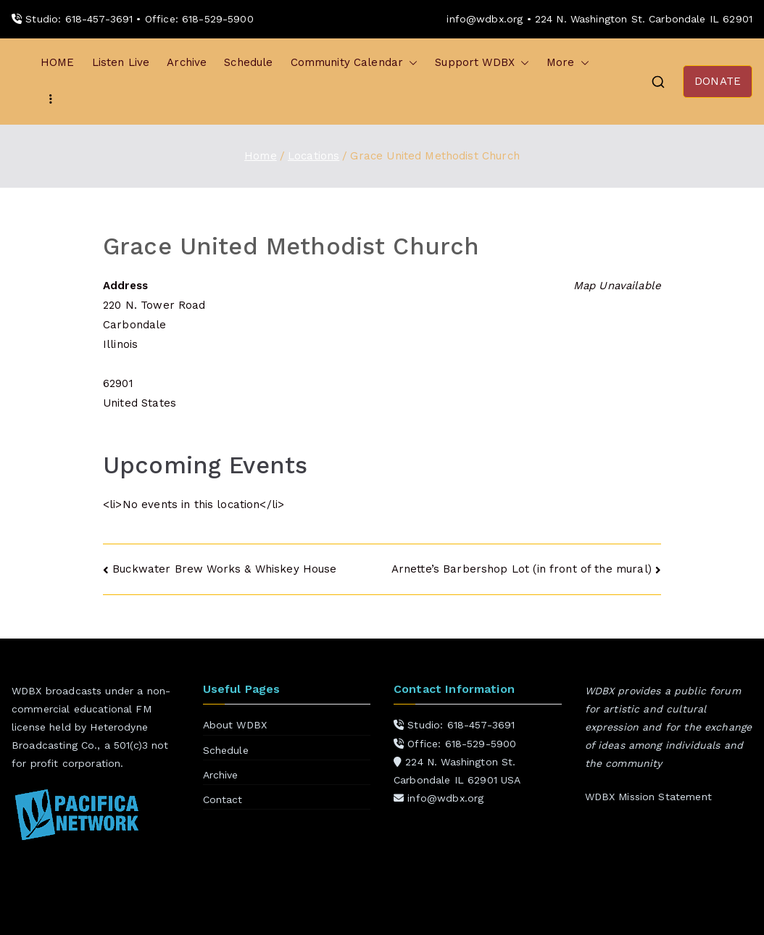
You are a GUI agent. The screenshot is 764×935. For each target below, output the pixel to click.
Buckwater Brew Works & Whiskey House (224, 568)
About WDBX (235, 725)
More (568, 62)
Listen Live (121, 62)
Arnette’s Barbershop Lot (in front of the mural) (521, 568)
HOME (58, 62)
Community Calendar (354, 62)
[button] (410, 62)
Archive (187, 62)
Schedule (248, 62)
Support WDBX (482, 62)
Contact (223, 799)
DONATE (717, 81)
